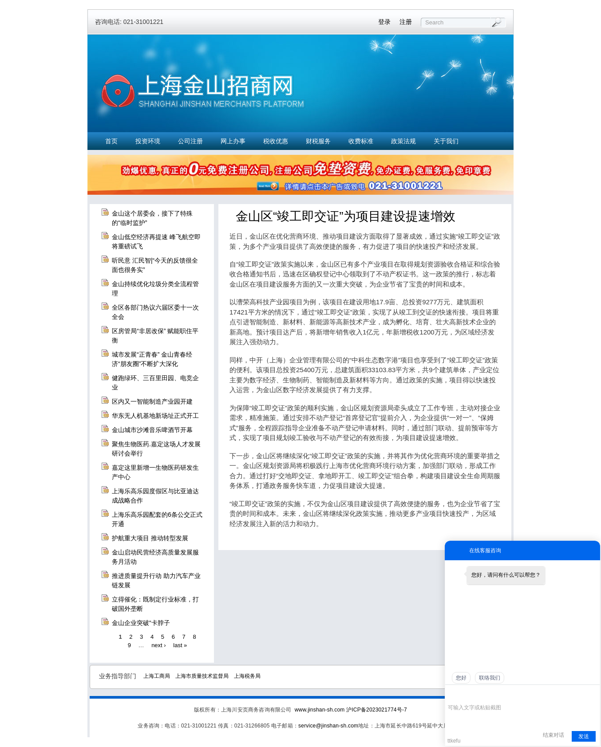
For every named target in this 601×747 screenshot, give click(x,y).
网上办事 (233, 141)
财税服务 (318, 141)
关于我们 (446, 141)
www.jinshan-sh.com (320, 710)
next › (158, 645)
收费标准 (360, 141)
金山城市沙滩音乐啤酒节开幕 (152, 429)
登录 (384, 21)
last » (180, 645)
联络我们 (489, 678)
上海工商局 (156, 676)
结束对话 (553, 735)
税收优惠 (275, 141)
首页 (111, 141)
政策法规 (403, 141)
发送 (583, 736)
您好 (461, 678)
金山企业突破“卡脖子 (141, 622)
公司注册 (190, 141)
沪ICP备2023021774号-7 (376, 710)
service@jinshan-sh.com (328, 726)
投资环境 (147, 141)
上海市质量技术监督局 (202, 676)
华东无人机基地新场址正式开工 (155, 415)
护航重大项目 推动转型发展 (150, 538)
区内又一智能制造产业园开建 (152, 401)
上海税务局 (247, 676)
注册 (405, 21)
